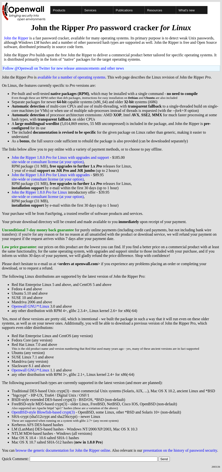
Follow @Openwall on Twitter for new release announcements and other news (63, 68)
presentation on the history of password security (180, 450)
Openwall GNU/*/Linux (30, 306)
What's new (187, 10)
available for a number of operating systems (71, 77)
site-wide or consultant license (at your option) (48, 162)
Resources (154, 10)
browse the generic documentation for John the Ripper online (62, 450)
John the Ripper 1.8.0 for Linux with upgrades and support (60, 157)
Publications (124, 10)
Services (90, 10)
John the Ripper (16, 38)
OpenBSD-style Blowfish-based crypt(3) (43, 412)
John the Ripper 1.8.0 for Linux (39, 192)
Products (59, 10)
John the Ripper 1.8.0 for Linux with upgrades (51, 175)
